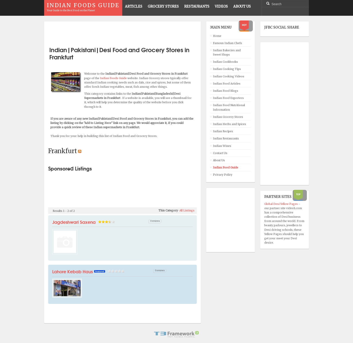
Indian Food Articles (226, 83)
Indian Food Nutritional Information (229, 107)
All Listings (187, 210)
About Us (219, 160)
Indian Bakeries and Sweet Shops (227, 52)
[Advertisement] (122, 32)
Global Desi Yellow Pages (281, 204)
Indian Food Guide (225, 167)
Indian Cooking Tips (227, 69)
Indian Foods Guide (113, 78)
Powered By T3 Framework (176, 334)
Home (217, 36)
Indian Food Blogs (225, 90)
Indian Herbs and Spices (229, 124)
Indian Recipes (223, 131)
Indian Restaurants (226, 138)
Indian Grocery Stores (228, 117)
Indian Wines (222, 146)
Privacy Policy (222, 174)
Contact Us (220, 153)
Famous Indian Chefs (227, 43)
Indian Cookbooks (225, 61)
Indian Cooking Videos (228, 76)
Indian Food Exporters (228, 98)
